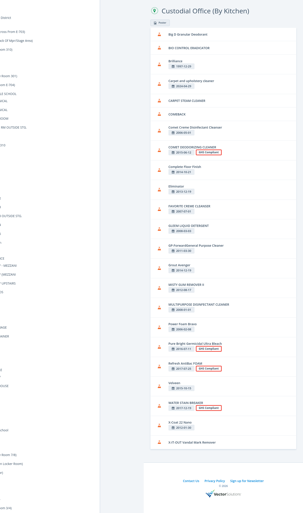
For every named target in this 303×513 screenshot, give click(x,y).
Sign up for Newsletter (247, 481)
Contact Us (191, 481)
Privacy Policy (215, 481)
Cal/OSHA (13, 79)
